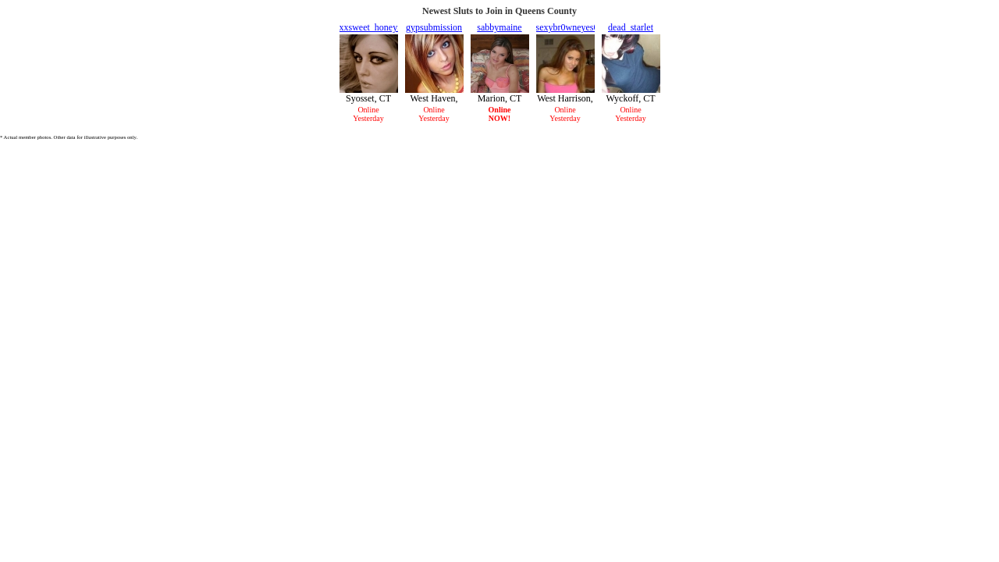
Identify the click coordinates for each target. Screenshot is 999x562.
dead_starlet (630, 27)
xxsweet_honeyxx (373, 27)
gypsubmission (434, 27)
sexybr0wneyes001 (572, 27)
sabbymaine (499, 27)
